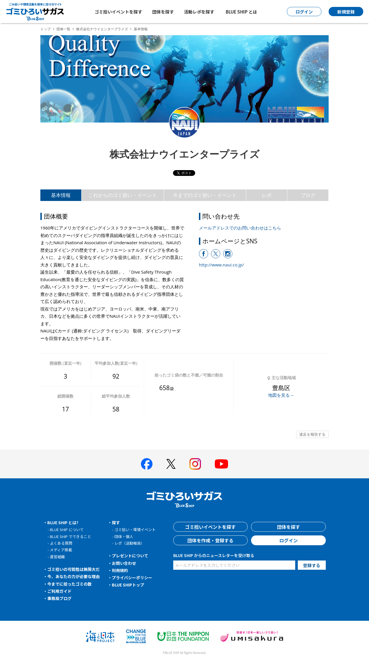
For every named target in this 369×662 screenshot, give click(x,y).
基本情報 (61, 195)
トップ (45, 29)
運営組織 (57, 556)
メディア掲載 (61, 549)
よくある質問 (61, 543)
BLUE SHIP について (67, 529)
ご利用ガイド (59, 591)
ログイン (288, 540)
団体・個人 (123, 536)
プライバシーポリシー (132, 577)
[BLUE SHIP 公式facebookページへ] (147, 464)
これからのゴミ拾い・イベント (122, 195)
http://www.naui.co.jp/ (221, 265)
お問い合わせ (124, 563)
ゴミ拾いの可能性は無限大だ (73, 569)
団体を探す (163, 12)
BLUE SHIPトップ (128, 585)
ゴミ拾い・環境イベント (135, 529)
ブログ (308, 195)
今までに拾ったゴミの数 (69, 584)
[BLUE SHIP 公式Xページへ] (171, 464)
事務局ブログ (59, 598)
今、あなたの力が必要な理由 (73, 576)
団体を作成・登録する (210, 540)
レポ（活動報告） (129, 543)
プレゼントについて (130, 555)
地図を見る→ (281, 395)
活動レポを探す (199, 12)
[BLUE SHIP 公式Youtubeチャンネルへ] (221, 464)
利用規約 (120, 570)
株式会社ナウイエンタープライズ (102, 29)
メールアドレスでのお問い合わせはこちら (240, 228)
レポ (267, 195)
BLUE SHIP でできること (70, 536)
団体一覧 (63, 29)
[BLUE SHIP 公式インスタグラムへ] (195, 464)
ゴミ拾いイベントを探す (118, 12)
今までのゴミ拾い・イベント (205, 195)
